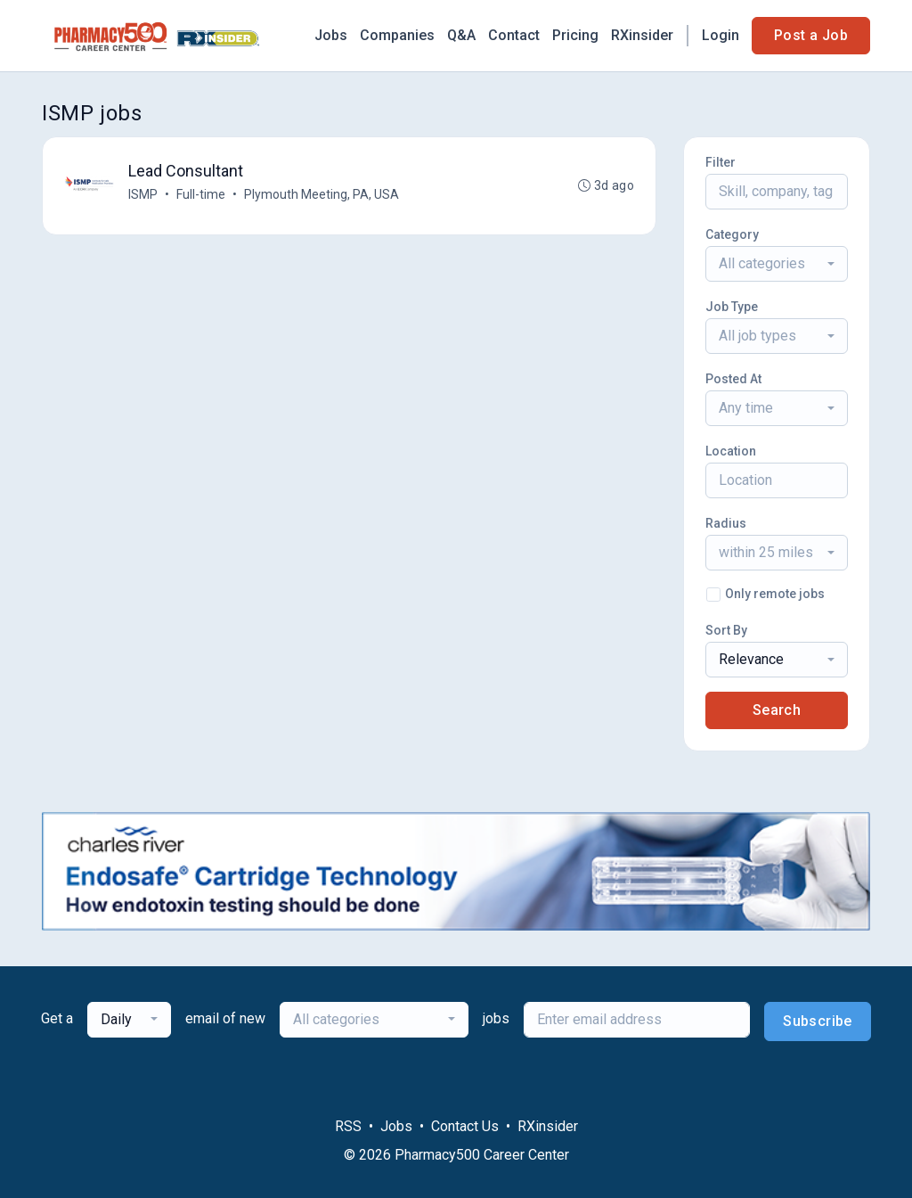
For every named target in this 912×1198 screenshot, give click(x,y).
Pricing (575, 35)
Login (720, 35)
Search (777, 710)
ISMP (143, 194)
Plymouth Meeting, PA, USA (321, 194)
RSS (348, 1126)
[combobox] (776, 264)
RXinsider (642, 35)
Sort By (726, 630)
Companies (397, 35)
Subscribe (817, 1021)
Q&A (461, 35)
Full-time (200, 194)
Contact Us (465, 1126)
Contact (514, 35)
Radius (725, 523)
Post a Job (811, 35)
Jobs (330, 35)
